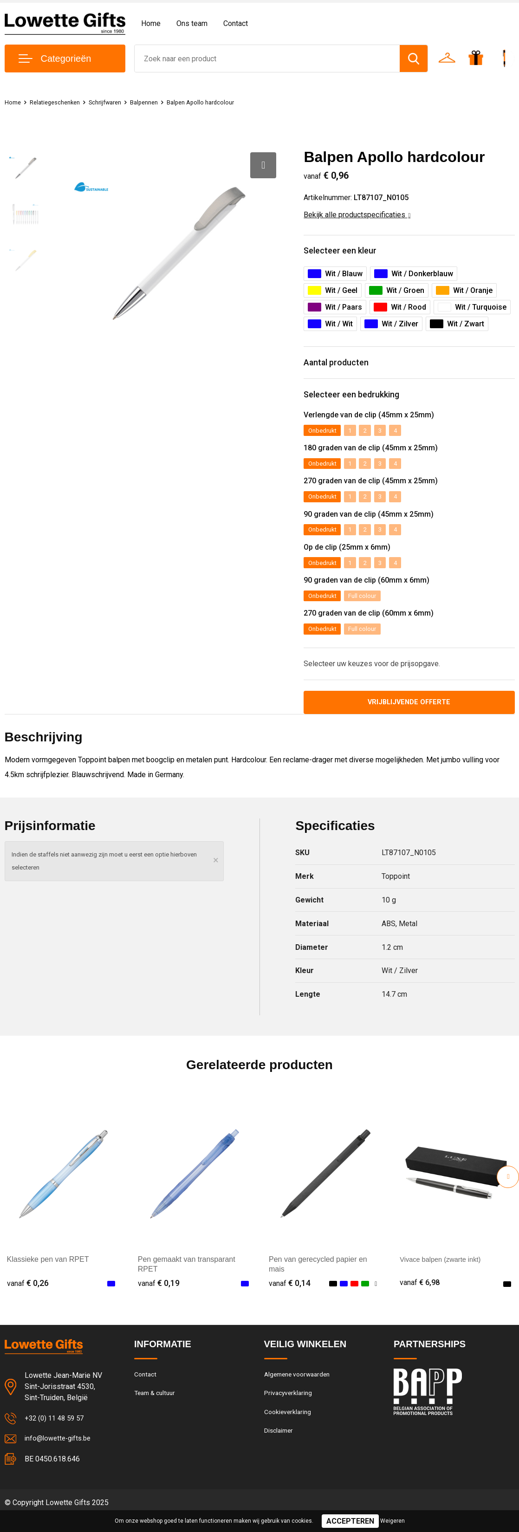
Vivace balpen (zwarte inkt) (444, 1274)
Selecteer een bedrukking (361, 402)
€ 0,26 (28, 1297)
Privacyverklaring (289, 1409)
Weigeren (392, 1521)
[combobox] (267, 58)
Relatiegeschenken (60, 102)
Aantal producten (343, 367)
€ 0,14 (290, 1297)
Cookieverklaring (289, 1429)
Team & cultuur (157, 1409)
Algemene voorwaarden (300, 1389)
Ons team (192, 23)
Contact (235, 23)
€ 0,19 (159, 1297)
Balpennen (160, 102)
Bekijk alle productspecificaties (357, 214)
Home (151, 23)
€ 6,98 (420, 1297)
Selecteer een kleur (347, 252)
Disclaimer (280, 1449)
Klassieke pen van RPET (48, 1274)
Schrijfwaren (117, 102)
